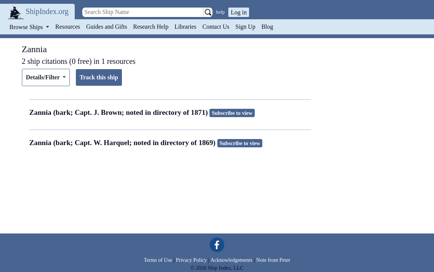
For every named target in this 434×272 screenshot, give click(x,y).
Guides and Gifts (106, 26)
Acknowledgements (231, 260)
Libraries (185, 26)
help (220, 12)
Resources (67, 26)
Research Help (151, 26)
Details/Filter (43, 77)
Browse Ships (26, 27)
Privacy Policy (191, 260)
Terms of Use (158, 260)
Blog (267, 26)
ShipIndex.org (47, 11)
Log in (238, 12)
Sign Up (245, 26)
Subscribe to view (232, 113)
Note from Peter (273, 260)
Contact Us (215, 26)
